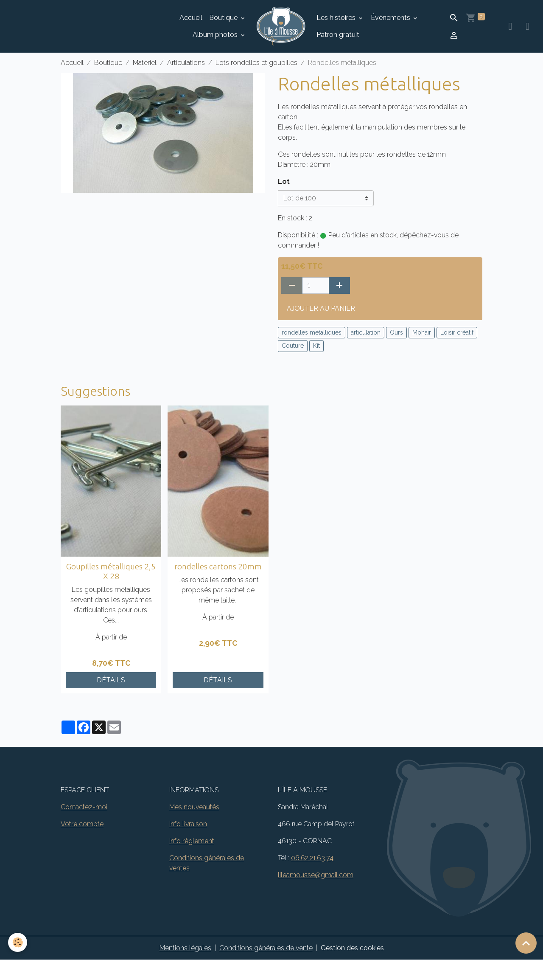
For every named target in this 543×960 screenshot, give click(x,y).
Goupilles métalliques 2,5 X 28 (111, 571)
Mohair (421, 332)
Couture (293, 345)
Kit (316, 345)
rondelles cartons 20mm (218, 566)
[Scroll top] (526, 943)
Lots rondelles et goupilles (256, 63)
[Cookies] (18, 942)
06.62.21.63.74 (312, 858)
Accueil (190, 18)
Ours (396, 332)
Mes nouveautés (194, 807)
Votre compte (82, 824)
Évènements (391, 18)
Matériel (145, 63)
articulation (366, 332)
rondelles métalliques (311, 332)
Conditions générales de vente (266, 948)
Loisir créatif (456, 332)
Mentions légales (185, 948)
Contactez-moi (84, 807)
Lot (284, 181)
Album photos (216, 35)
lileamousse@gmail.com (315, 875)
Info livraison (188, 824)
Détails (111, 680)
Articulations (186, 63)
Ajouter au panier (321, 308)
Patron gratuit (337, 35)
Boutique (224, 18)
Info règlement (191, 841)
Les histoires (336, 18)
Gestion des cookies (352, 948)
